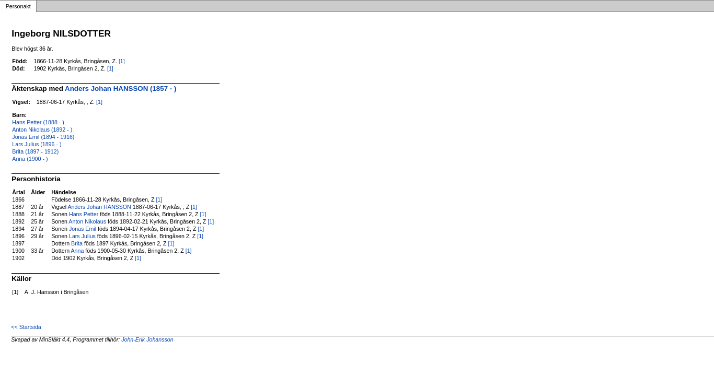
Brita (77, 243)
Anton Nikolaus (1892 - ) (42, 129)
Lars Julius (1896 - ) (36, 144)
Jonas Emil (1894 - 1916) (43, 137)
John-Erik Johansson (147, 339)
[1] (122, 61)
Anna (77, 251)
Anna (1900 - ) (30, 159)
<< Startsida (26, 327)
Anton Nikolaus (87, 221)
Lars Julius (82, 236)
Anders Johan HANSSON (99, 207)
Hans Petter (83, 214)
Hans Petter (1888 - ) (38, 122)
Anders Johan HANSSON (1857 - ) (120, 88)
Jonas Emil (82, 229)
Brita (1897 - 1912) (35, 151)
